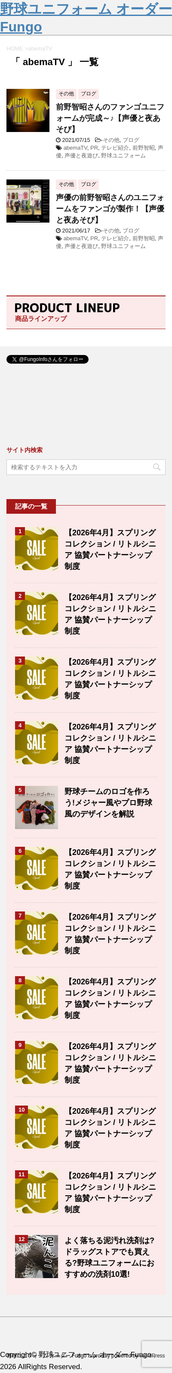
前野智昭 (143, 148)
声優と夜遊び (81, 155)
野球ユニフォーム (123, 155)
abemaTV (75, 148)
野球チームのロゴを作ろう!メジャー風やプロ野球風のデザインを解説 (108, 802)
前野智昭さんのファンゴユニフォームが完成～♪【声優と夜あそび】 (110, 118)
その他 (111, 140)
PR (94, 148)
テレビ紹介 (115, 148)
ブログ (131, 140)
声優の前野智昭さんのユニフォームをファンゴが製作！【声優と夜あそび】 (110, 208)
